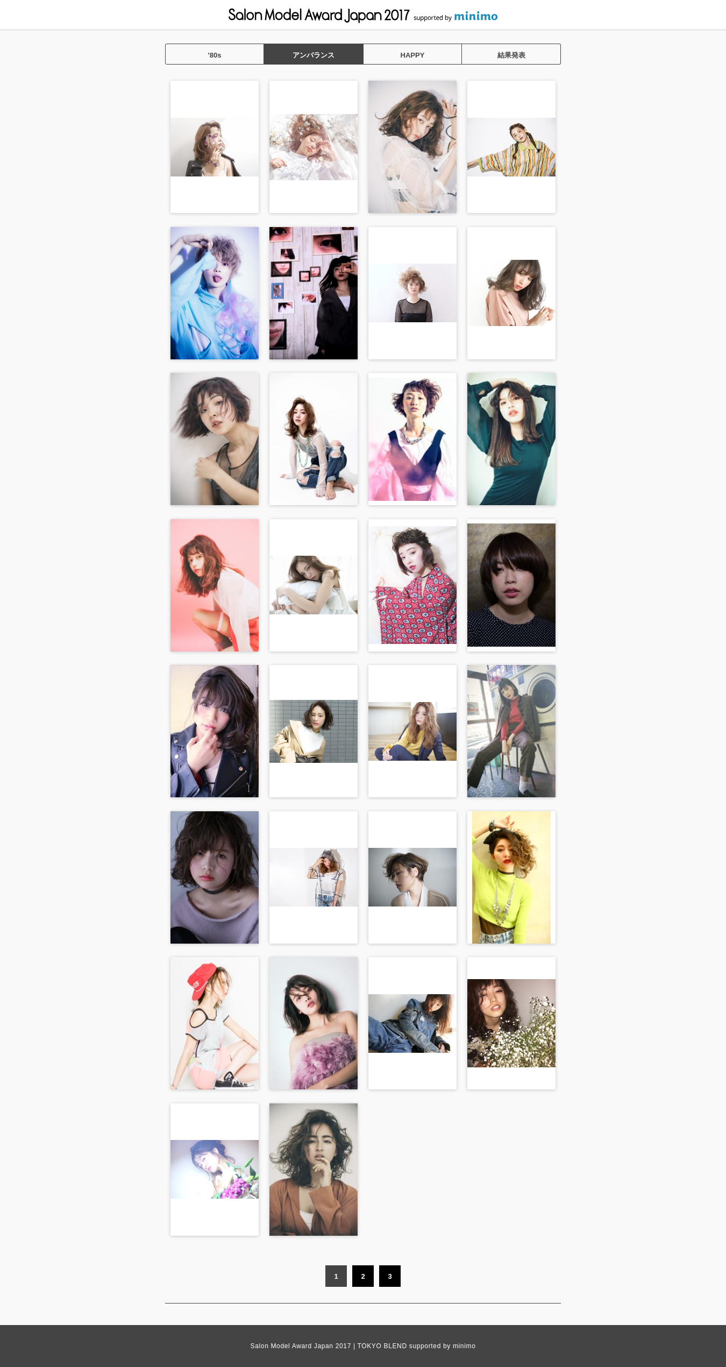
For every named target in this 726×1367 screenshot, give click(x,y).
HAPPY (413, 55)
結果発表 (511, 55)
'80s (215, 55)
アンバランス (313, 55)
